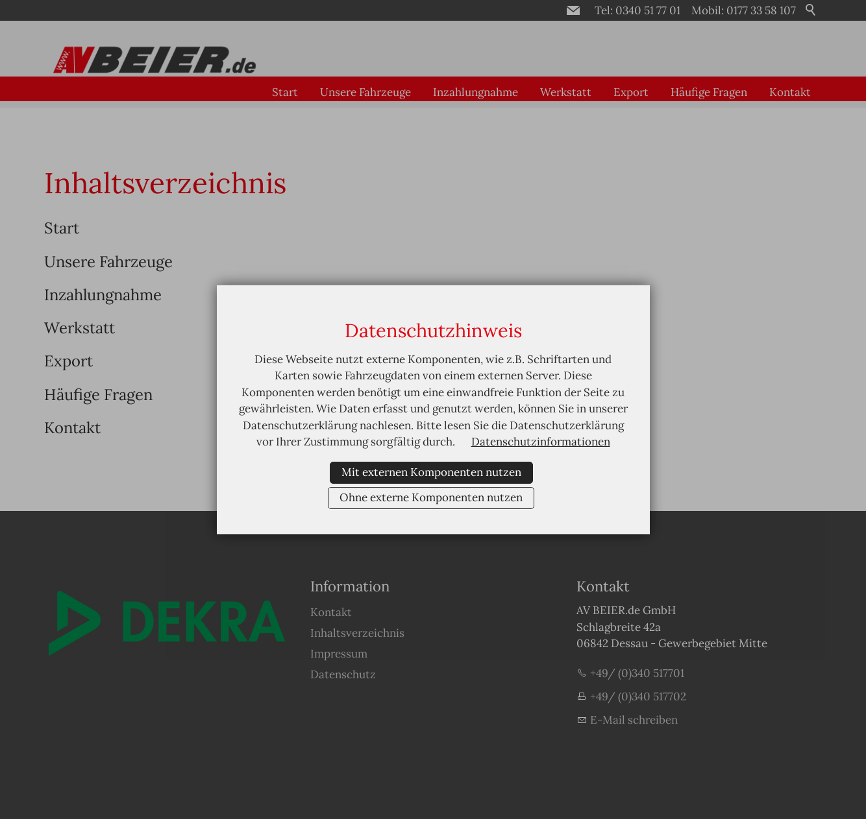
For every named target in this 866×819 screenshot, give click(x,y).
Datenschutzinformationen (540, 441)
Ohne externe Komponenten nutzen (431, 497)
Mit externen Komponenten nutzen (431, 472)
